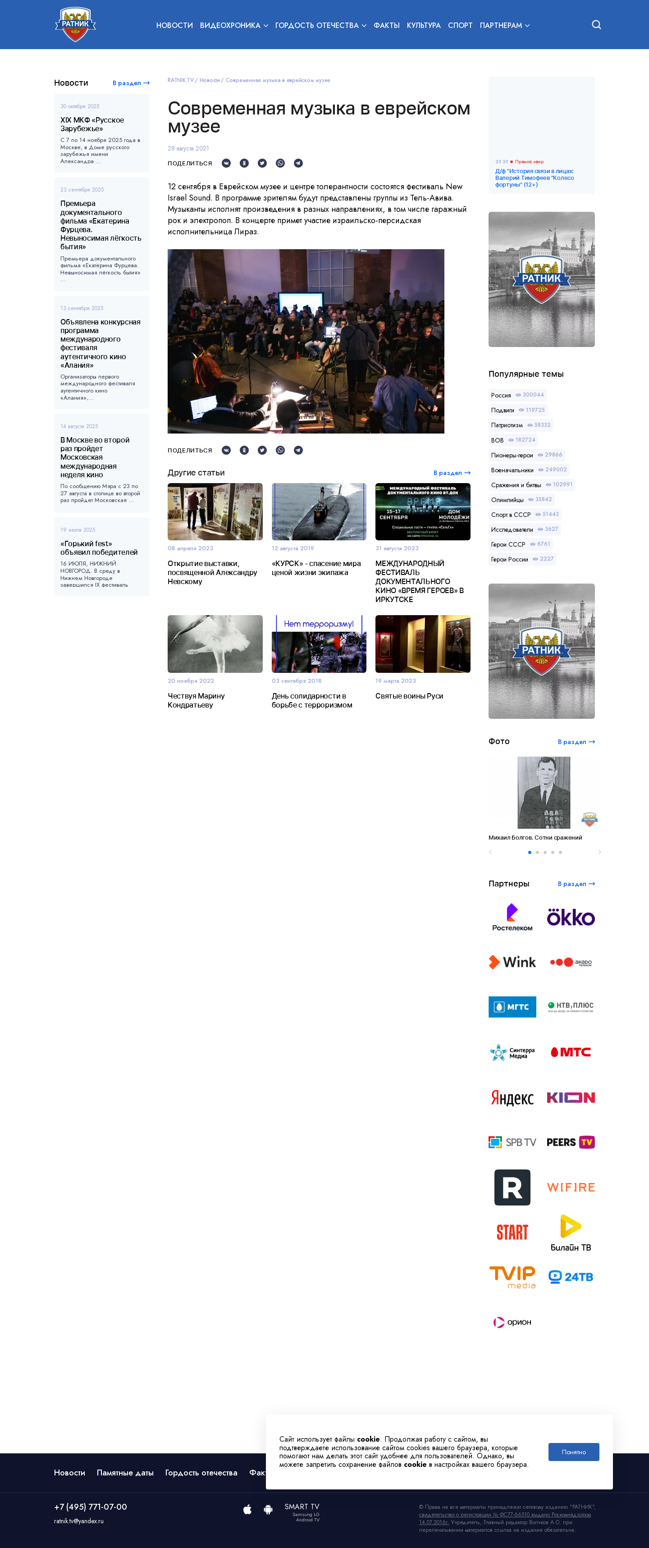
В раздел (127, 83)
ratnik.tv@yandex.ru (79, 1520)
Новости (174, 25)
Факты (387, 25)
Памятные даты (125, 1473)
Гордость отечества (201, 1473)
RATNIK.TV (181, 80)
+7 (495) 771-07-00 (90, 1507)
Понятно (574, 1452)
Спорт (460, 25)
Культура (424, 25)
